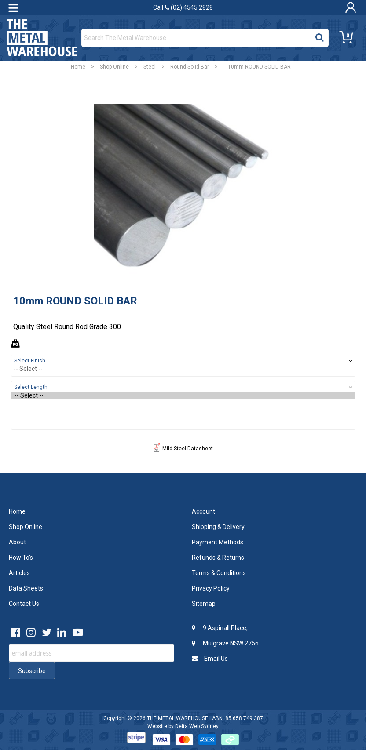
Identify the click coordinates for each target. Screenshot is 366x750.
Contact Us (24, 603)
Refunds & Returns (218, 557)
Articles (19, 572)
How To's (21, 557)
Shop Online (114, 67)
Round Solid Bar (189, 67)
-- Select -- (183, 395)
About (17, 542)
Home (78, 67)
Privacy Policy (211, 588)
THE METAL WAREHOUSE (177, 718)
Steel (149, 67)
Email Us (210, 658)
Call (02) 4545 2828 (183, 7)
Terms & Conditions (219, 572)
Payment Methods (217, 542)
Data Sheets (26, 588)
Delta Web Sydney (197, 726)
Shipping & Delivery (218, 526)
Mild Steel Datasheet (183, 449)
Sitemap (204, 603)
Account (203, 511)
